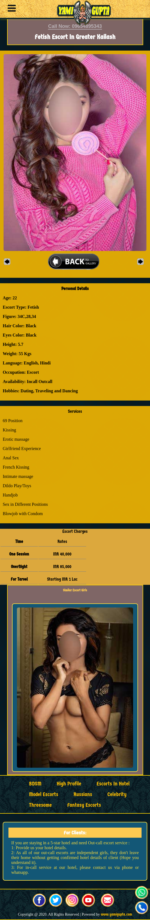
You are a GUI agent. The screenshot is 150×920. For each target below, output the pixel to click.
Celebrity (117, 794)
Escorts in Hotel (113, 784)
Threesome (40, 805)
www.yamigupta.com (116, 914)
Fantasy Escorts (84, 805)
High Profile (69, 784)
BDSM (35, 784)
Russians (83, 794)
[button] (10, 9)
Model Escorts (43, 794)
